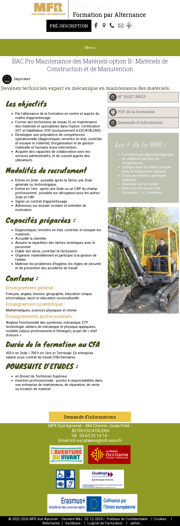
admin (135, 523)
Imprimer (21, 78)
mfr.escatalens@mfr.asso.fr (95, 440)
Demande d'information (140, 122)
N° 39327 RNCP (132, 96)
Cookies (160, 519)
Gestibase (73, 523)
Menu (90, 47)
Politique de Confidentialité (127, 519)
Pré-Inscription (69, 26)
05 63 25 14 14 (93, 435)
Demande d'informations (90, 417)
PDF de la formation (136, 111)
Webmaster (51, 523)
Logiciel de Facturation (105, 523)
